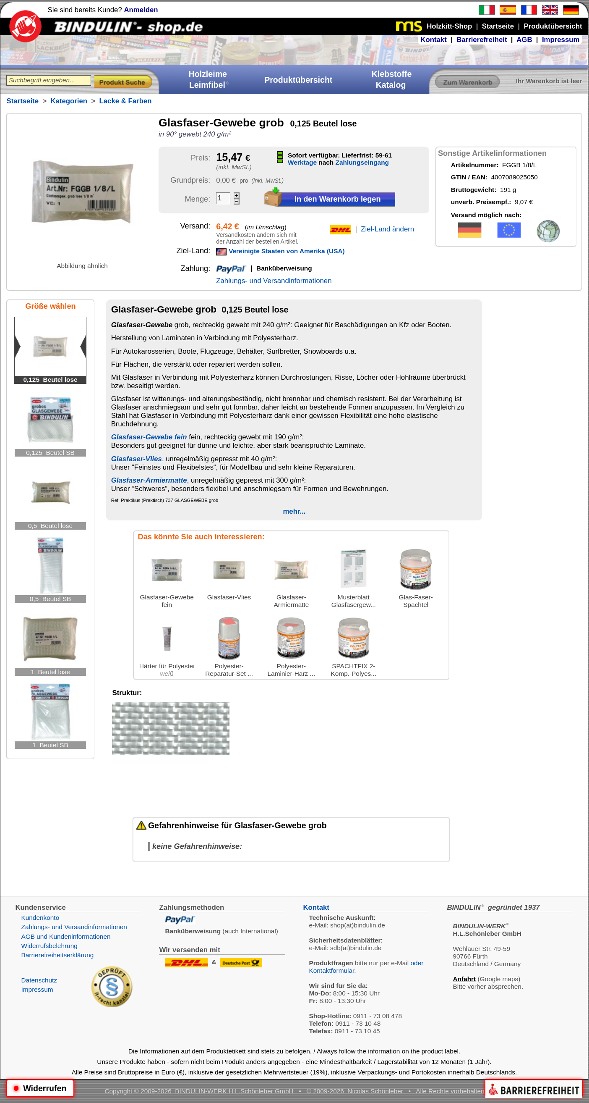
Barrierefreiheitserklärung (57, 955)
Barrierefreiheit (481, 40)
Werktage (302, 162)
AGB (524, 40)
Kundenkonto (40, 917)
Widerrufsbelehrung (49, 945)
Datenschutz (39, 980)
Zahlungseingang (362, 162)
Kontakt (433, 40)
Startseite (22, 101)
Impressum (561, 40)
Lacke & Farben (125, 101)
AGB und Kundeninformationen (65, 936)
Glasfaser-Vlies (136, 459)
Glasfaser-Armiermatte (149, 480)
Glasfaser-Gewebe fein (149, 437)
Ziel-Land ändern (387, 229)
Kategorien (68, 101)
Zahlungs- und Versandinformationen (273, 281)
